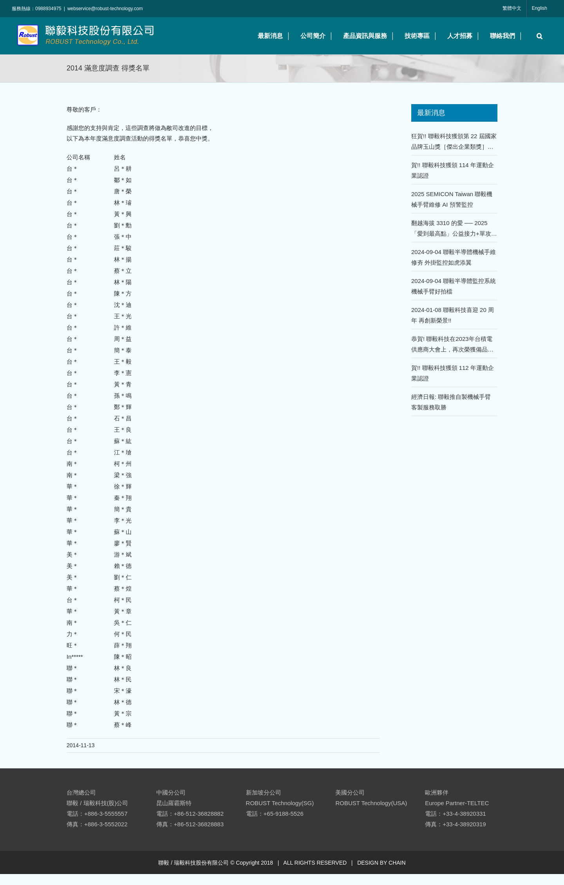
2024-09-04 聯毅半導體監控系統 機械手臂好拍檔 (453, 286)
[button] (537, 36)
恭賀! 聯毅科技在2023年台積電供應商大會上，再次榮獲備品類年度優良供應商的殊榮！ (452, 345)
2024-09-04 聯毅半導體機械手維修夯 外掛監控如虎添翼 (453, 257)
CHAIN (397, 863)
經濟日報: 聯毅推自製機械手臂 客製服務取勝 (451, 402)
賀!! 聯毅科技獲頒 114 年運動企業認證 (452, 170)
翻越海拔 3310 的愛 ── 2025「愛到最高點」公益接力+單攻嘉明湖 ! (454, 229)
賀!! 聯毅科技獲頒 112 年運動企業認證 (452, 373)
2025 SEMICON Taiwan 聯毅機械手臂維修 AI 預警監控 (451, 199)
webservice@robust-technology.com (105, 8)
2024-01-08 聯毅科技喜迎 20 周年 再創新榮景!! (452, 315)
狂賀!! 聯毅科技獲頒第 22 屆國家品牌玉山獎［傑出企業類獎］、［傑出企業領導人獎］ (454, 142)
